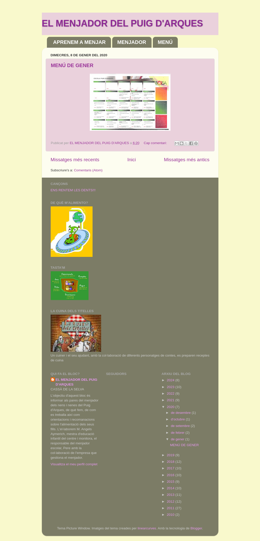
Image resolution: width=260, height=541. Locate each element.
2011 (171, 508)
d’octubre (178, 419)
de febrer (178, 433)
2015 (171, 481)
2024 (171, 380)
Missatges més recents (75, 159)
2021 (171, 400)
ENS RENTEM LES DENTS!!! (73, 190)
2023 (171, 387)
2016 (171, 475)
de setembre (181, 426)
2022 (171, 393)
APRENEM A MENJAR (79, 42)
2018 (171, 462)
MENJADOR (131, 42)
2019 (171, 455)
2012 (171, 501)
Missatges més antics (187, 159)
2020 (171, 407)
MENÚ (165, 42)
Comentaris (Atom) (88, 170)
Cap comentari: (156, 143)
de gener (178, 439)
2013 (171, 495)
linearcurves (147, 528)
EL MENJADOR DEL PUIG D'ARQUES (122, 23)
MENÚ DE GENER (72, 65)
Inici (131, 159)
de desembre (181, 413)
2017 (171, 468)
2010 (171, 515)
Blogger (196, 528)
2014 (171, 488)
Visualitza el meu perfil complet (74, 464)
